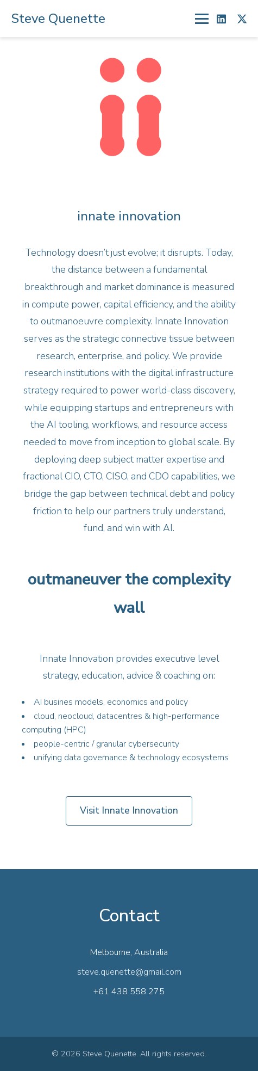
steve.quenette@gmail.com (129, 972)
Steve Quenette (58, 18)
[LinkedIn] (221, 19)
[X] (242, 19)
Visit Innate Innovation (129, 810)
